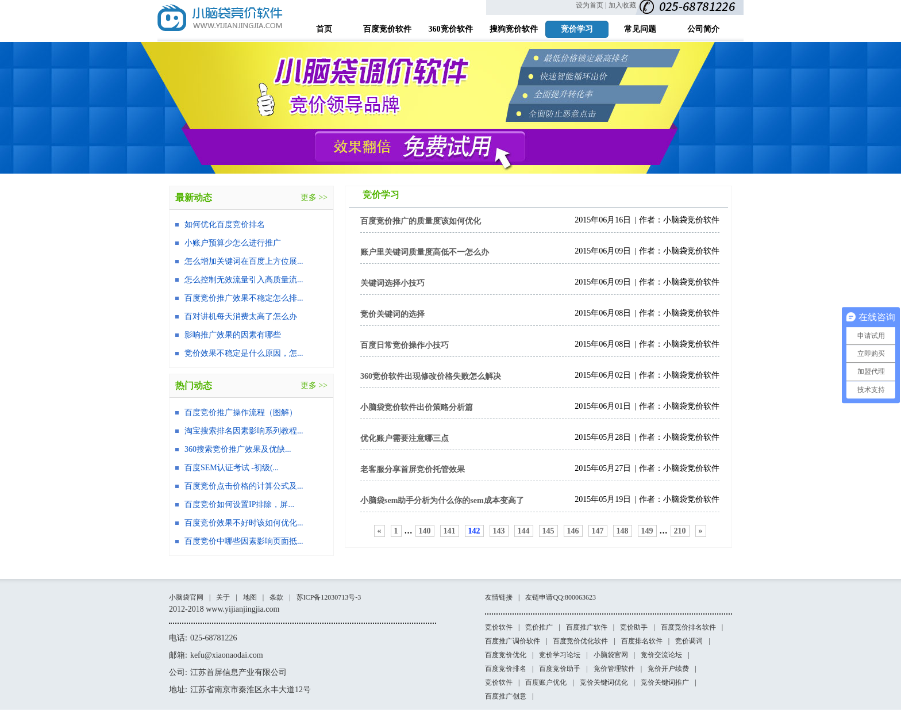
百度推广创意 (505, 696)
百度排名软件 (642, 641)
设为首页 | (591, 5)
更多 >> (314, 197)
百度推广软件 (586, 627)
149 (647, 531)
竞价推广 (539, 627)
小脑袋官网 (186, 597)
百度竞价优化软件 (580, 641)
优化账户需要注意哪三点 (404, 438)
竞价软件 (499, 627)
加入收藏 (622, 5)
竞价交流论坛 (661, 655)
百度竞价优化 (505, 655)
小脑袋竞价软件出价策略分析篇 (416, 407)
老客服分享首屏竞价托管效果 (412, 469)
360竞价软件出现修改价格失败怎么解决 (430, 376)
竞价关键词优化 (604, 682)
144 (524, 531)
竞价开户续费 (668, 669)
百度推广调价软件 (512, 641)
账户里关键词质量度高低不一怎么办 (424, 252)
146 (573, 531)
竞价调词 (689, 641)
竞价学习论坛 (559, 655)
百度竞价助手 (559, 669)
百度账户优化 (546, 682)
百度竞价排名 (505, 669)
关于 (223, 597)
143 (499, 531)
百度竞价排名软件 (688, 627)
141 (450, 531)
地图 (250, 597)
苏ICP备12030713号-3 (329, 597)
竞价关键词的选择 (392, 314)
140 (425, 531)
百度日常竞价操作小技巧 (404, 345)
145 (548, 531)
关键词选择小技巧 (392, 283)
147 (598, 531)
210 (680, 531)
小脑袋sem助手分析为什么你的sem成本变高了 (442, 500)
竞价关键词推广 (665, 682)
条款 (276, 597)
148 (623, 531)
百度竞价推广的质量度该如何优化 (420, 221)
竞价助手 (634, 627)
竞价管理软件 (614, 669)
